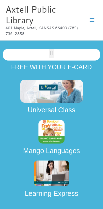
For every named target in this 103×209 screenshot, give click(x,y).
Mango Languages (51, 150)
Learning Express (51, 193)
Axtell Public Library (30, 14)
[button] (51, 53)
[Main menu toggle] (92, 20)
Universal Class (52, 110)
